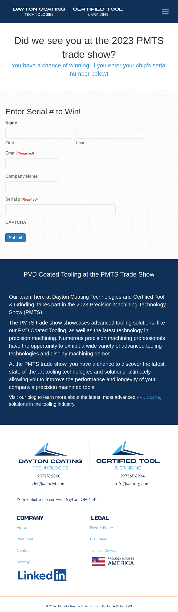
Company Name (21, 176)
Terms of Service (103, 551)
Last (80, 142)
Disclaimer (98, 539)
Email (19, 153)
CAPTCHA (15, 222)
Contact (23, 551)
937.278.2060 (48, 476)
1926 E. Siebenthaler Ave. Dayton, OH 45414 (58, 500)
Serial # (21, 199)
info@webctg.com (132, 484)
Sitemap (23, 562)
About (22, 528)
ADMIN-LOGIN (122, 606)
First (9, 142)
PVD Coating (149, 397)
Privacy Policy (101, 528)
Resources (25, 539)
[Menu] (165, 11)
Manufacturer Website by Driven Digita (84, 606)
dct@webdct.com (49, 484)
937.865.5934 (132, 476)
